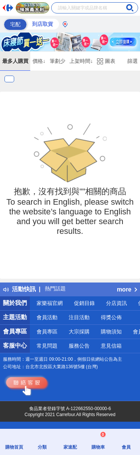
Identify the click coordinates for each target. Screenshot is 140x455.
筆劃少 (57, 61)
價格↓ (39, 61)
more (127, 289)
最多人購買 (15, 61)
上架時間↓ (81, 61)
